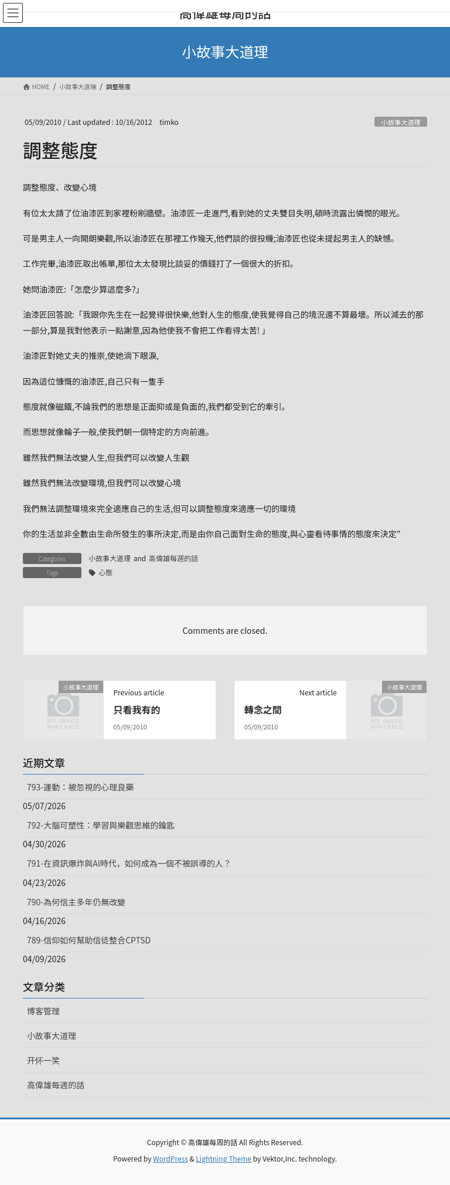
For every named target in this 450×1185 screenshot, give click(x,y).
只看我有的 (136, 709)
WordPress (170, 1158)
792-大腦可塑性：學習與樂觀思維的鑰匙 (101, 825)
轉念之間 (263, 709)
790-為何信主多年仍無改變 (76, 902)
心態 (105, 572)
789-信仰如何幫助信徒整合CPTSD (89, 940)
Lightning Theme (223, 1158)
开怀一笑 (43, 1060)
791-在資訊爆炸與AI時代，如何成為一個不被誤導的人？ (129, 863)
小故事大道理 (401, 122)
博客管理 (43, 1011)
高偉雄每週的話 (173, 558)
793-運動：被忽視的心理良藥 (80, 787)
